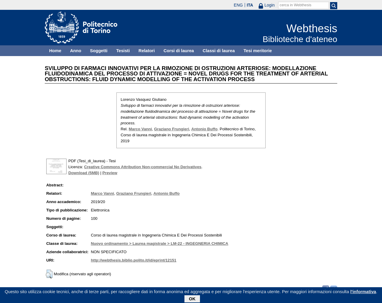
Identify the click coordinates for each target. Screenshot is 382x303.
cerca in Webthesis (295, 5)
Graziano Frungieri (171, 129)
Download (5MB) (83, 173)
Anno (75, 50)
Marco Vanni (140, 129)
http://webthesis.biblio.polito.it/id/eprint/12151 (133, 260)
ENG (238, 5)
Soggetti (98, 50)
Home (55, 50)
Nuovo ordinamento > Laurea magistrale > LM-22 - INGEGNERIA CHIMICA (159, 243)
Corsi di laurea (179, 50)
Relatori (146, 50)
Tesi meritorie (258, 50)
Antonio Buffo (204, 129)
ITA (250, 5)
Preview (109, 173)
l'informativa (363, 292)
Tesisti (123, 50)
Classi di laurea (219, 50)
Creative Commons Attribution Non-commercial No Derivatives (142, 167)
